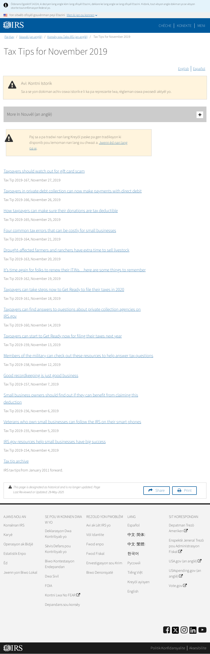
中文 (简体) (136, 534)
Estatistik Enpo (15, 553)
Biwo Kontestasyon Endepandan (59, 564)
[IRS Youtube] (202, 630)
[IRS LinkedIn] (193, 631)
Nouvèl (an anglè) (30, 36)
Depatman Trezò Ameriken (181, 528)
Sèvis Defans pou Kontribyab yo (58, 548)
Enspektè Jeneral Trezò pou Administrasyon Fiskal (186, 546)
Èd (6, 563)
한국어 (133, 553)
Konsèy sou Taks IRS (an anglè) (67, 36)
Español (199, 68)
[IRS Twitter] (175, 631)
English (183, 68)
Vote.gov (178, 585)
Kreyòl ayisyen (138, 582)
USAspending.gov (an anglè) (185, 573)
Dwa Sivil (52, 576)
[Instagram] (184, 630)
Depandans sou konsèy (62, 604)
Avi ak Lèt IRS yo (98, 525)
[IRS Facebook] (166, 630)
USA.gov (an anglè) (185, 561)
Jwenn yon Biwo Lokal (20, 572)
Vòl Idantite (95, 534)
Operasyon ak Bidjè (18, 544)
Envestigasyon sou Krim (104, 563)
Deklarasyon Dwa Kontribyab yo (58, 533)
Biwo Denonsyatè (99, 572)
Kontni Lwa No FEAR (62, 595)
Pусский (133, 563)
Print (188, 490)
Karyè (8, 534)
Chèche (165, 25)
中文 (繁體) (136, 544)
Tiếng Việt (135, 572)
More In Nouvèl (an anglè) (105, 114)
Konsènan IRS (14, 525)
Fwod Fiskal (95, 553)
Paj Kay (9, 36)
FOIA (48, 585)
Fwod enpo (95, 544)
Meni (201, 25)
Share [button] (160, 490)
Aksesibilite (197, 648)
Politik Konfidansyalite (168, 648)
